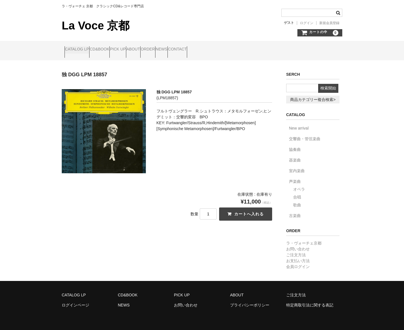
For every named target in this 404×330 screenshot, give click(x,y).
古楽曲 (295, 211)
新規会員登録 (329, 23)
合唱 (297, 192)
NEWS (218, 49)
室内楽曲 (297, 166)
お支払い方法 (298, 256)
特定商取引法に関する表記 (309, 300)
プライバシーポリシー (249, 300)
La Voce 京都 (95, 25)
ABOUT (168, 49)
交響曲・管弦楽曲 (304, 134)
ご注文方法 (296, 250)
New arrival (299, 123)
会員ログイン (298, 262)
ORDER (194, 49)
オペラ (299, 184)
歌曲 (297, 200)
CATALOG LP (80, 49)
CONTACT (244, 49)
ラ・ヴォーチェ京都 (304, 238)
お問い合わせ (298, 244)
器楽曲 (295, 155)
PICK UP (142, 49)
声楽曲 (295, 176)
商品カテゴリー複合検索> (313, 95)
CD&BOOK (113, 49)
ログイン (306, 23)
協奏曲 (295, 144)
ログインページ (75, 300)
